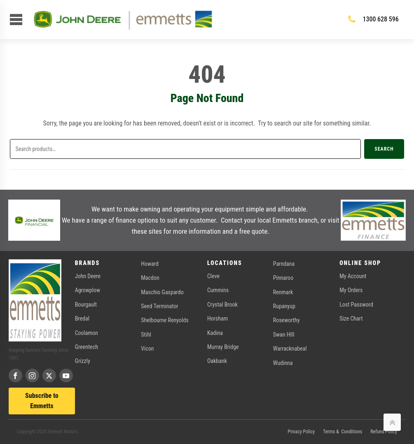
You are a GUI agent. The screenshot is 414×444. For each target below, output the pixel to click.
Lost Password (356, 304)
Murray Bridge (223, 347)
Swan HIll (284, 334)
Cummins (218, 290)
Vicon (147, 348)
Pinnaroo (283, 277)
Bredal (82, 318)
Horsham (217, 318)
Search (383, 149)
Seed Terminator (159, 306)
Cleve (213, 276)
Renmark (283, 292)
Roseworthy (286, 320)
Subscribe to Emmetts (41, 401)
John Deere (88, 276)
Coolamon (86, 333)
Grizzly (82, 361)
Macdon (150, 277)
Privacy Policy (301, 432)
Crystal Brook (222, 304)
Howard (150, 263)
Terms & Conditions (342, 432)
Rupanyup (284, 306)
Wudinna (283, 363)
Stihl (146, 334)
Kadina (215, 333)
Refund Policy (383, 432)
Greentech (86, 347)
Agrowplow (87, 290)
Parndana (284, 263)
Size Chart (351, 318)
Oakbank (217, 361)
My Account (352, 276)
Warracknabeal (290, 348)
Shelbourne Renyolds (164, 320)
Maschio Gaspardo (162, 292)
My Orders (351, 290)
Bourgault (86, 304)
